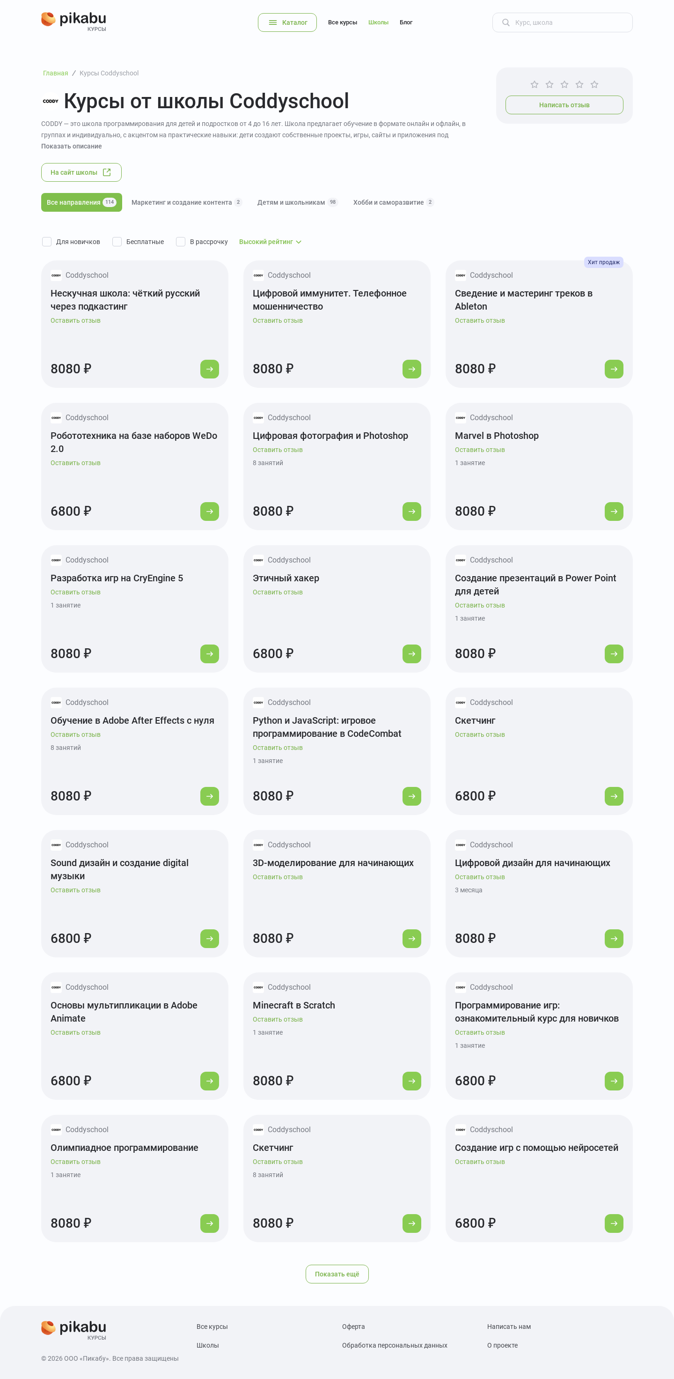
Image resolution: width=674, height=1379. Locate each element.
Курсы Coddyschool (109, 73)
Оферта (353, 1326)
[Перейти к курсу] (209, 369)
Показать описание (71, 146)
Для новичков (78, 241)
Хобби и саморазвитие (393, 202)
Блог (406, 22)
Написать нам (509, 1326)
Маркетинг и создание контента (187, 202)
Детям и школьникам (297, 202)
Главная (55, 73)
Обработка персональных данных (394, 1345)
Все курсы (342, 22)
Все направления (82, 202)
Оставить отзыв (76, 320)
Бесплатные (145, 241)
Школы (378, 22)
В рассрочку (209, 241)
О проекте (502, 1345)
